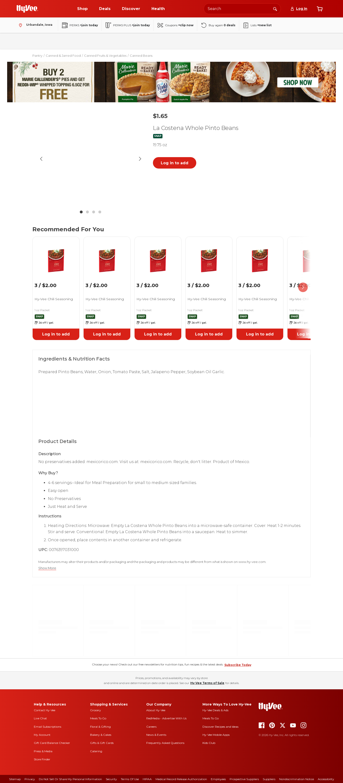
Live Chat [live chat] (40, 718)
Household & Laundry (125, 41)
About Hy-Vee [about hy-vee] (155, 710)
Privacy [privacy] (30, 779)
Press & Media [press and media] (43, 751)
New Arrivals (260, 41)
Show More (47, 568)
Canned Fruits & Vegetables (105, 55)
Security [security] (111, 779)
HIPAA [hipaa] (147, 779)
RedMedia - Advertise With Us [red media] (166, 718)
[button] (90, 158)
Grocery (95, 710)
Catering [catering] (96, 751)
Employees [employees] (218, 779)
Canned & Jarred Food (63, 55)
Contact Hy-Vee (44, 710)
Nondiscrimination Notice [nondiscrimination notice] (296, 779)
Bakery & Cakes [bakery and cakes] (100, 735)
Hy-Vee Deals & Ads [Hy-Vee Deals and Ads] (215, 710)
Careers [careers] (151, 726)
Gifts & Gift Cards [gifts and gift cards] (102, 743)
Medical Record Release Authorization (181, 779)
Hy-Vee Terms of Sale (207, 683)
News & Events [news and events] (156, 735)
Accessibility (326, 779)
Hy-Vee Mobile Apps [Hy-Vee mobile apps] (216, 735)
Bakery (25, 41)
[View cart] (319, 9)
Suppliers (269, 779)
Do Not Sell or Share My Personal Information (70, 779)
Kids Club (208, 743)
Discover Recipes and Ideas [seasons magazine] (220, 726)
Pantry (66, 41)
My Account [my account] (42, 735)
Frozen (157, 41)
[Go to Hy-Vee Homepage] (27, 9)
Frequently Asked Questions (165, 743)
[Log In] (299, 9)
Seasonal (233, 41)
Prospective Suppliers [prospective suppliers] (244, 779)
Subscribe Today (237, 665)
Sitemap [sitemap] (15, 779)
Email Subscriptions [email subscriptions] (47, 726)
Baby (212, 41)
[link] (56, 255)
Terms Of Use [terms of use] (130, 779)
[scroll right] (303, 288)
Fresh (46, 41)
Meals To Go (98, 718)
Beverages (90, 41)
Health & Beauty (185, 41)
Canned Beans (141, 55)
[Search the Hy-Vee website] (242, 8)
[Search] (275, 9)
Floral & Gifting (100, 726)
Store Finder (42, 759)
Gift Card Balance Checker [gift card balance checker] (52, 743)
